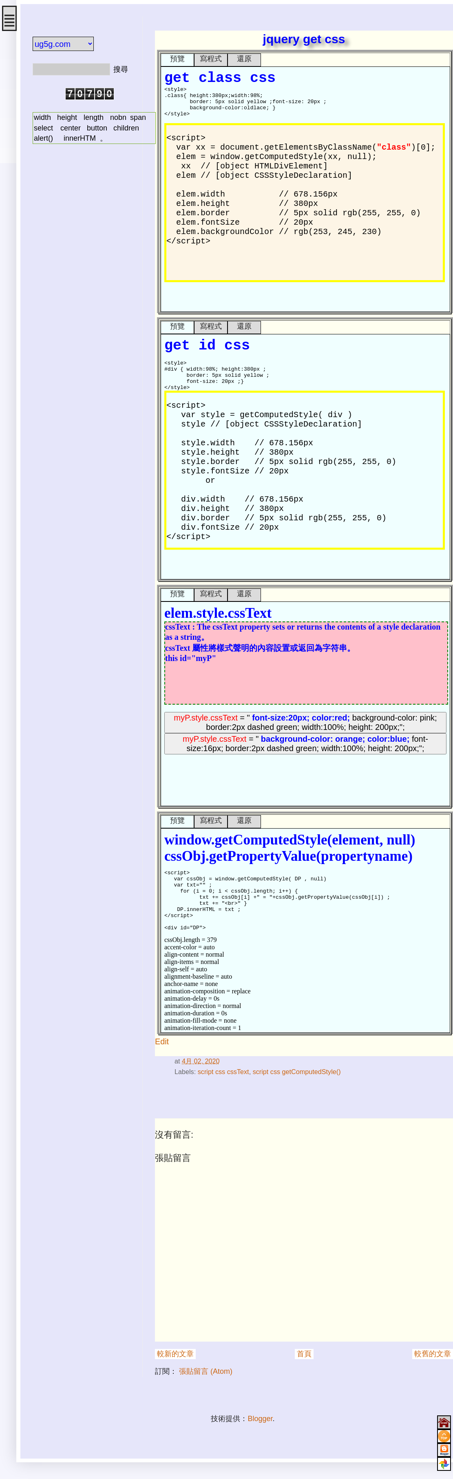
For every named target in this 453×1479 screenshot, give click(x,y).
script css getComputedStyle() (297, 1071)
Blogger (259, 1419)
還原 (244, 59)
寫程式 (211, 59)
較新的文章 (175, 1354)
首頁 (304, 1354)
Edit (162, 1041)
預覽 (177, 59)
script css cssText (223, 1071)
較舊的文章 (432, 1354)
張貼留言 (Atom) (205, 1371)
